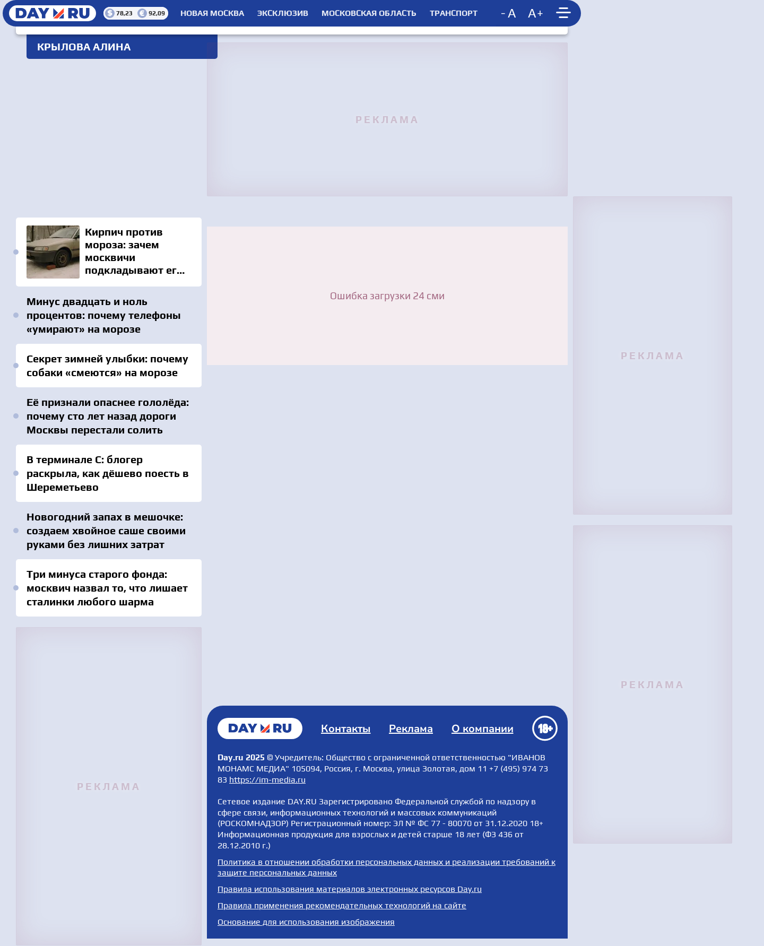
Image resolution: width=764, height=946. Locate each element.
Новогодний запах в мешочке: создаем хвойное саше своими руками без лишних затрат (106, 530)
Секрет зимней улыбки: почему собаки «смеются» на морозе (107, 365)
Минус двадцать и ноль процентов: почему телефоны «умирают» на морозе (104, 315)
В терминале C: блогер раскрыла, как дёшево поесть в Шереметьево (108, 473)
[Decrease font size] (509, 13)
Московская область (369, 13)
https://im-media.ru (267, 780)
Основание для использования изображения (306, 922)
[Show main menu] (565, 13)
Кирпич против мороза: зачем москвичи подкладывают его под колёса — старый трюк (109, 252)
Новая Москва (212, 13)
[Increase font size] (536, 13)
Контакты (346, 729)
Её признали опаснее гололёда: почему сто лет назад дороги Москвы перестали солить (108, 416)
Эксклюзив (282, 13)
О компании (483, 729)
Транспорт (454, 13)
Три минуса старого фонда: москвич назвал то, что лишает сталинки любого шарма (107, 587)
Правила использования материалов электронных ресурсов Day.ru (350, 889)
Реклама (411, 729)
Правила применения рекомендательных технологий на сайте (342, 905)
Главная (260, 728)
